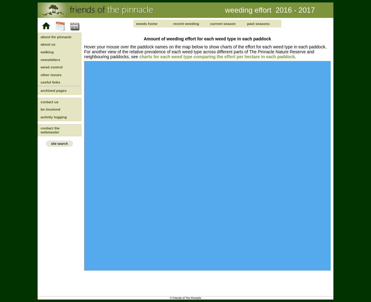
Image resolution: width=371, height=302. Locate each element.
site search (59, 143)
